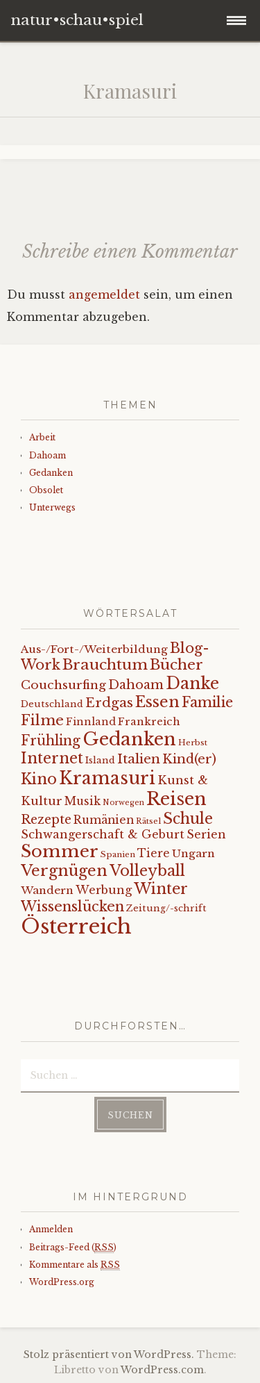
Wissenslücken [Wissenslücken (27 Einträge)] (72, 906)
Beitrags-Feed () (72, 1247)
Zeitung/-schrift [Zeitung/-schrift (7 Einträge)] (166, 908)
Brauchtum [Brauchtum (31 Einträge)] (105, 665)
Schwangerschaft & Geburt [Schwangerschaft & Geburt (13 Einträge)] (102, 834)
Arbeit (42, 437)
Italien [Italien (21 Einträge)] (138, 759)
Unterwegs (52, 507)
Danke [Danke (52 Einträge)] (192, 683)
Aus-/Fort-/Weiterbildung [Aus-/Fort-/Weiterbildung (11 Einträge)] (94, 649)
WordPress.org (61, 1282)
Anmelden (51, 1229)
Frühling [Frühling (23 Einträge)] (50, 740)
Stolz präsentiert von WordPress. (109, 1354)
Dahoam (47, 455)
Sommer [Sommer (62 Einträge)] (59, 851)
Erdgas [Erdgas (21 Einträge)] (109, 703)
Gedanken (51, 472)
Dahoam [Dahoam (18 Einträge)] (136, 685)
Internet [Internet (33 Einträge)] (52, 759)
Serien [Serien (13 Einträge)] (206, 834)
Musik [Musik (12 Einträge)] (82, 801)
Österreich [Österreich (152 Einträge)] (76, 926)
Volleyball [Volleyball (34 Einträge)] (147, 870)
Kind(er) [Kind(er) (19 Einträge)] (189, 759)
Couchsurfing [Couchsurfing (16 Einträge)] (63, 685)
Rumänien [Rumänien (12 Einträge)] (103, 820)
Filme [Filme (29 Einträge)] (42, 720)
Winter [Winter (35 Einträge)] (161, 888)
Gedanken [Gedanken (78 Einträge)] (129, 739)
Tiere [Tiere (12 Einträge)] (153, 853)
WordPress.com (162, 1370)
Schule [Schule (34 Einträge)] (188, 818)
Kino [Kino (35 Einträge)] (39, 779)
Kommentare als (74, 1264)
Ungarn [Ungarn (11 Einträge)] (193, 853)
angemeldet (104, 294)
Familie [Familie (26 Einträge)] (207, 702)
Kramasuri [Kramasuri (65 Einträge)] (107, 778)
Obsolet (46, 490)
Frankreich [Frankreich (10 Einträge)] (149, 721)
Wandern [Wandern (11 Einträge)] (47, 890)
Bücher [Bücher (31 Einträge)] (176, 665)
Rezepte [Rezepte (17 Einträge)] (46, 819)
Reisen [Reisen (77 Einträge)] (176, 799)
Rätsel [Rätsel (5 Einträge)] (148, 821)
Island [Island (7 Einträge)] (100, 760)
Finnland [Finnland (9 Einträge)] (91, 721)
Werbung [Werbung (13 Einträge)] (104, 890)
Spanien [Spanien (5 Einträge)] (118, 854)
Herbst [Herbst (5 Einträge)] (192, 742)
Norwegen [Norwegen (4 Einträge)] (123, 802)
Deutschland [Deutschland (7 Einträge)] (52, 704)
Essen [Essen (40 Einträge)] (157, 702)
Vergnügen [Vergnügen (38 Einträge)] (64, 870)
